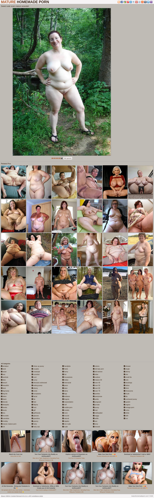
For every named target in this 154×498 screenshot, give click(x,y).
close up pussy (38, 366)
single (127, 369)
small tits (128, 377)
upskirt (127, 402)
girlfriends (36, 413)
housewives (67, 377)
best (3, 388)
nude (65, 427)
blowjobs (5, 405)
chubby (4, 421)
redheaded (97, 413)
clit (3, 427)
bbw (3, 380)
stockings (128, 383)
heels (65, 369)
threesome (128, 391)
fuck (34, 407)
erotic (34, 391)
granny (35, 421)
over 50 (96, 385)
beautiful (5, 385)
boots (4, 410)
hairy (34, 424)
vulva (126, 410)
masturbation (67, 402)
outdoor (96, 377)
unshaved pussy (130, 399)
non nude (66, 424)
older (95, 374)
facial (34, 396)
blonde (4, 402)
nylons (96, 366)
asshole (4, 377)
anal (3, 369)
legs (64, 394)
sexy (95, 424)
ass (3, 374)
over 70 (96, 391)
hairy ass (36, 427)
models (65, 410)
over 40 (96, 383)
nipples (65, 421)
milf (64, 405)
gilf (33, 410)
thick (126, 388)
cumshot (35, 374)
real (95, 410)
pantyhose (97, 396)
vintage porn (129, 407)
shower (127, 366)
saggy (96, 416)
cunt (34, 377)
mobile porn (67, 407)
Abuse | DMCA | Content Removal (11, 496)
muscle (65, 416)
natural (65, 418)
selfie (96, 418)
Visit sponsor (68, 158)
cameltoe (5, 418)
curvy (34, 380)
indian (65, 380)
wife (126, 416)
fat (33, 399)
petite (96, 399)
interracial (66, 383)
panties (96, 394)
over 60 (96, 388)
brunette (5, 416)
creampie (36, 371)
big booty (5, 391)
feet (34, 402)
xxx (126, 418)
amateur (5, 366)
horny (65, 371)
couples (35, 369)
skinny (127, 371)
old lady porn (98, 369)
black (3, 399)
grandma (36, 418)
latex (64, 388)
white (126, 413)
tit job (126, 394)
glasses (35, 416)
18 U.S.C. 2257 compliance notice (32, 496)
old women (97, 371)
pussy (96, 407)
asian (4, 371)
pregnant (97, 402)
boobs (4, 407)
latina (65, 391)
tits (126, 396)
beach (4, 383)
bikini (3, 396)
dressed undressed (39, 383)
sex (95, 421)
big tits (4, 394)
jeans (65, 385)
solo (126, 380)
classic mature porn (8, 424)
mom (65, 413)
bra (3, 413)
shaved (96, 427)
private (96, 405)
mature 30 (97, 380)
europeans (36, 394)
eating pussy (37, 385)
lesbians (66, 396)
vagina (127, 405)
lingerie (65, 399)
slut (126, 374)
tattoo (126, 385)
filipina (35, 405)
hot (64, 374)
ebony (35, 388)
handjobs (66, 366)
